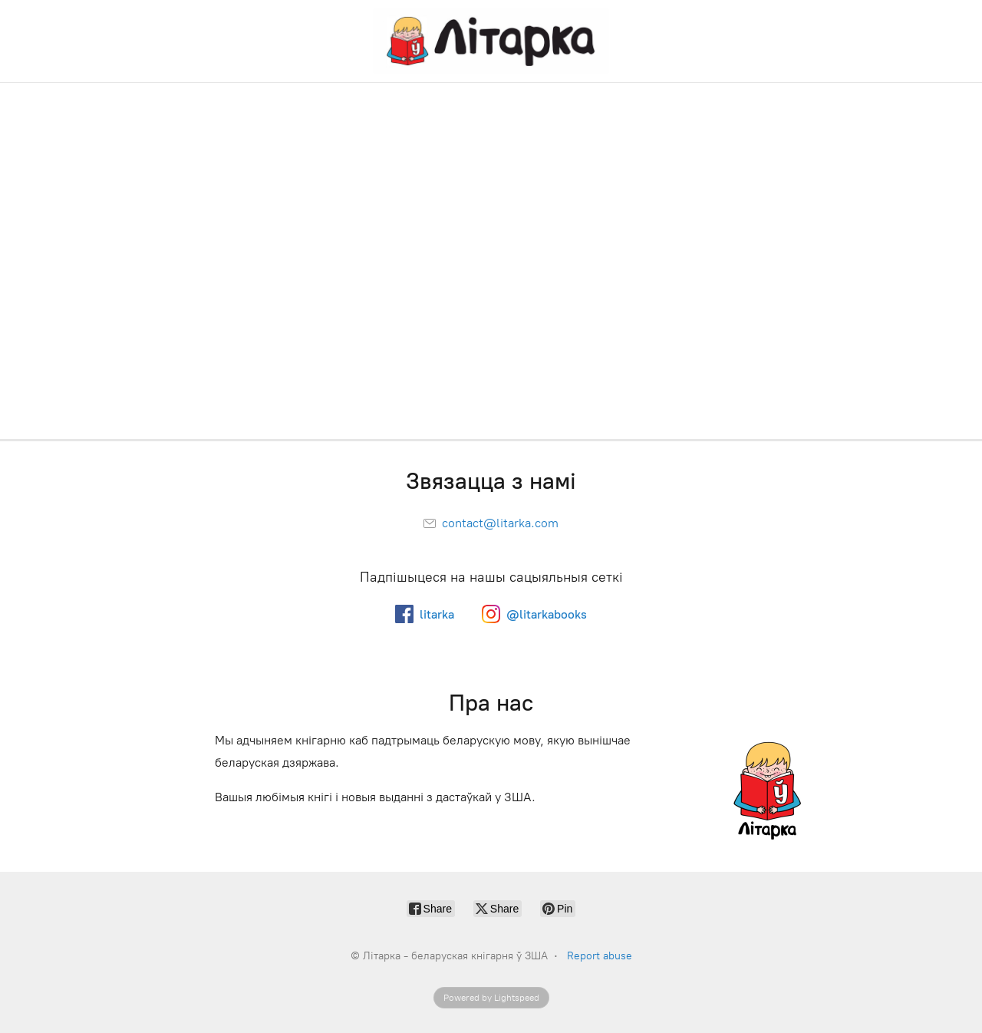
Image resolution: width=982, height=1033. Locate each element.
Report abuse (599, 955)
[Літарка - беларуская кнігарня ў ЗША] (491, 41)
